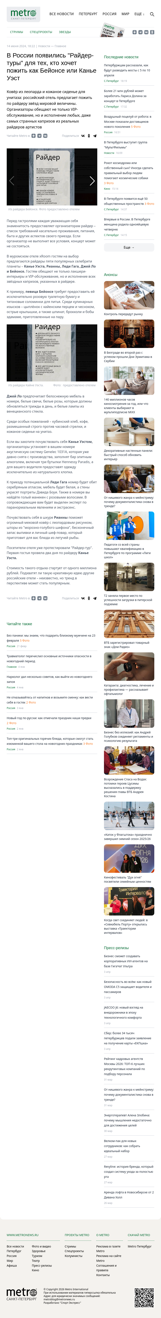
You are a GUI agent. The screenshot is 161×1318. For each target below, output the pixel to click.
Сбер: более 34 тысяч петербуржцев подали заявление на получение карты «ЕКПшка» (127, 1038)
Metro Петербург (140, 1246)
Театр (36, 1261)
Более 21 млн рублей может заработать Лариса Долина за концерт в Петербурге (125, 96)
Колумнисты (73, 1256)
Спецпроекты (41, 32)
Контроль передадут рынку (123, 314)
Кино (107, 189)
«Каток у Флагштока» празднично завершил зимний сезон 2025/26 (128, 837)
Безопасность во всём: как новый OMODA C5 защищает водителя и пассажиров (128, 987)
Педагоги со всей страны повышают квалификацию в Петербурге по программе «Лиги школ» (127, 550)
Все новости (61, 14)
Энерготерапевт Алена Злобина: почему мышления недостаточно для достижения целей (128, 1120)
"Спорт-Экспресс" (70, 1303)
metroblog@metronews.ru (59, 1299)
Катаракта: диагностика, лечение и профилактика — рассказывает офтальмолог (129, 689)
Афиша (12, 1265)
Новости (109, 153)
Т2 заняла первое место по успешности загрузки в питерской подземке (128, 600)
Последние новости (121, 57)
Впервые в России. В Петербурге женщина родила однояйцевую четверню (127, 224)
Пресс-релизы (42, 1265)
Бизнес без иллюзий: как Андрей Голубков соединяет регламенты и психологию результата (128, 736)
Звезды (65, 32)
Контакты (103, 1275)
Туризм (37, 1256)
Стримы (16, 32)
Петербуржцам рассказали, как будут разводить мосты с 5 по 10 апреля (127, 70)
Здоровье (38, 1251)
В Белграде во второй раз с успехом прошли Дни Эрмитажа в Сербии (128, 356)
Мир (126, 14)
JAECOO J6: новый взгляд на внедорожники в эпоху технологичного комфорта (123, 1012)
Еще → (129, 247)
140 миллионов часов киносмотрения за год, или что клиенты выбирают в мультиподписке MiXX (126, 405)
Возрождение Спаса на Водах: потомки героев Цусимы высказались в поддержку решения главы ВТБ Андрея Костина (125, 787)
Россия (110, 14)
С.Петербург (111, 81)
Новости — (46, 46)
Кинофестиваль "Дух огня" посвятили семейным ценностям (127, 879)
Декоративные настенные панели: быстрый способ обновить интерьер (128, 455)
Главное (60, 46)
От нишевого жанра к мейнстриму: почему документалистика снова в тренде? (129, 502)
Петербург (88, 14)
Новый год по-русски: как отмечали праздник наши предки (49, 718)
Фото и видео (41, 1246)
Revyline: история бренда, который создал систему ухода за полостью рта (128, 1172)
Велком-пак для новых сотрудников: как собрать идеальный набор (122, 1146)
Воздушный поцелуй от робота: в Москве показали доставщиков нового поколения (127, 122)
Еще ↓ (139, 14)
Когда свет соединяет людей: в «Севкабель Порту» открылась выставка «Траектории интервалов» (126, 926)
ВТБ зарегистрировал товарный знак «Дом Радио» (126, 645)
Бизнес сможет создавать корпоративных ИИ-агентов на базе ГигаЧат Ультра (126, 961)
